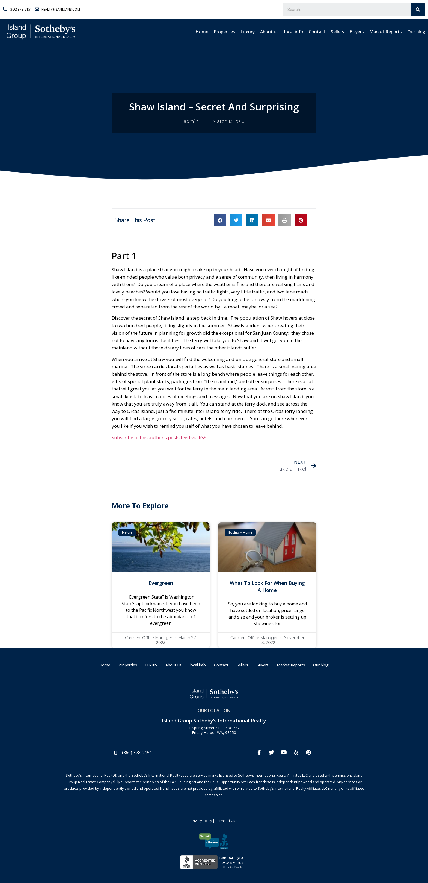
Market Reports (385, 32)
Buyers (357, 32)
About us (269, 32)
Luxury (247, 32)
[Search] (418, 9)
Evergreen (160, 583)
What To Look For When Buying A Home (267, 586)
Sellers (337, 32)
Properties (224, 32)
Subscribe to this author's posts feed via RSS (159, 437)
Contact (317, 32)
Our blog (416, 32)
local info (293, 32)
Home (201, 32)
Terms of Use (226, 820)
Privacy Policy (201, 820)
